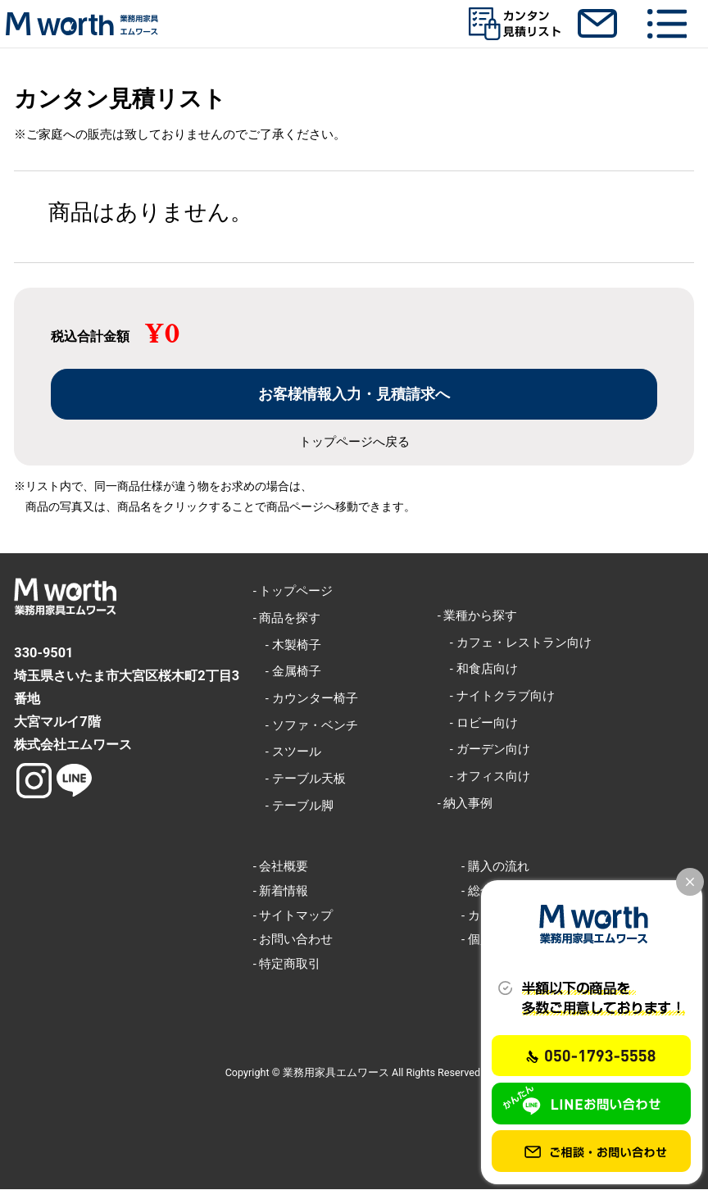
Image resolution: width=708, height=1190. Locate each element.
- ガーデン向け (484, 750)
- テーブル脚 (293, 805)
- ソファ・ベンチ (305, 725)
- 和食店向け (478, 669)
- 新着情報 (281, 890)
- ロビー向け (478, 722)
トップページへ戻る (354, 442)
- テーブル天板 (299, 778)
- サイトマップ (293, 915)
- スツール (287, 752)
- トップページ (293, 591)
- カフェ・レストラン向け (515, 642)
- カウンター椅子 (305, 698)
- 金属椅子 (287, 672)
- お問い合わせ (293, 940)
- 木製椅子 (287, 645)
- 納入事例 (465, 803)
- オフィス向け (484, 776)
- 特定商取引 (287, 963)
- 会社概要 (281, 866)
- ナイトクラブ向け (496, 695)
